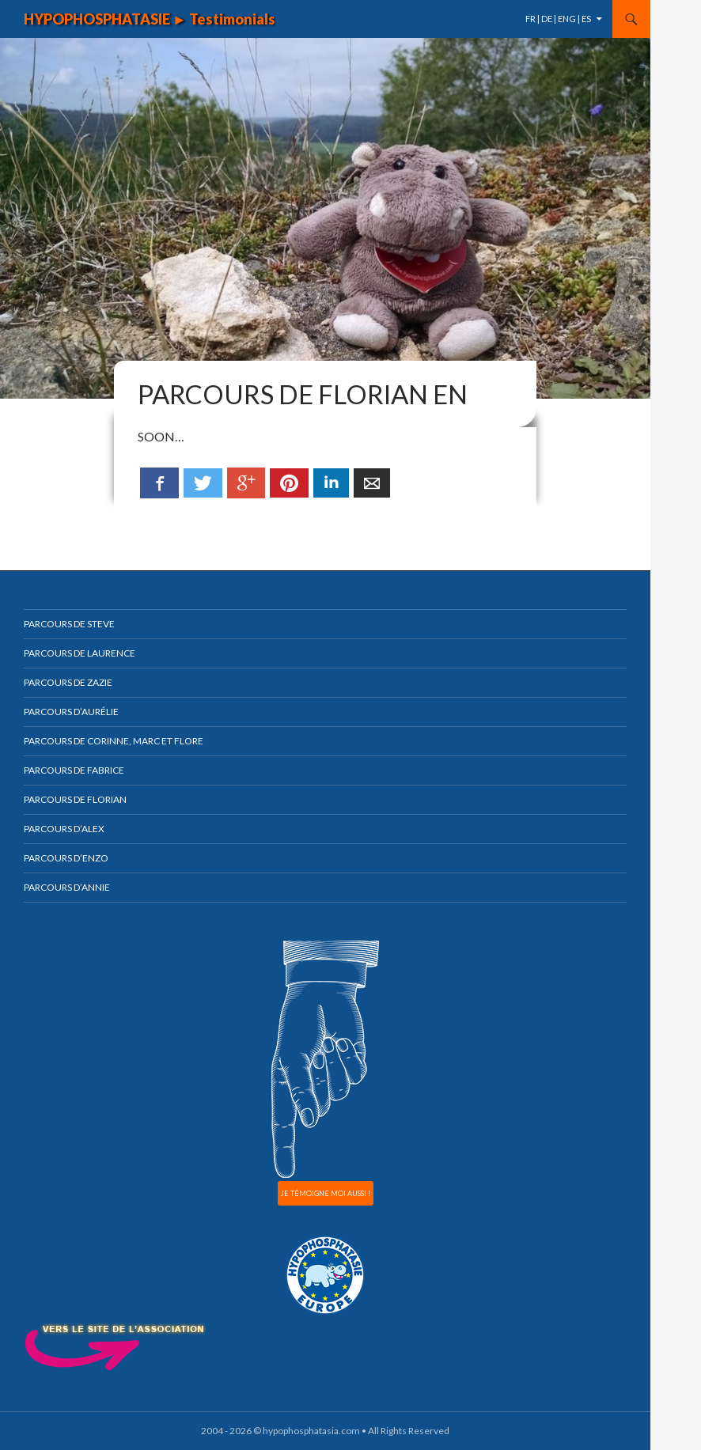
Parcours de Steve (69, 624)
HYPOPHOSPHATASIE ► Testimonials (149, 19)
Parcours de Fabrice (74, 770)
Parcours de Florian (75, 799)
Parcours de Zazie (68, 682)
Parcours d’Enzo (66, 858)
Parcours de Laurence (79, 653)
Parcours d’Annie (67, 887)
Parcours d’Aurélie (71, 711)
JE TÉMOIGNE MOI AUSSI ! (325, 1193)
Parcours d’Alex (64, 829)
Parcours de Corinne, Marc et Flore (113, 741)
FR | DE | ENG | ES (558, 18)
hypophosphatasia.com (311, 1431)
